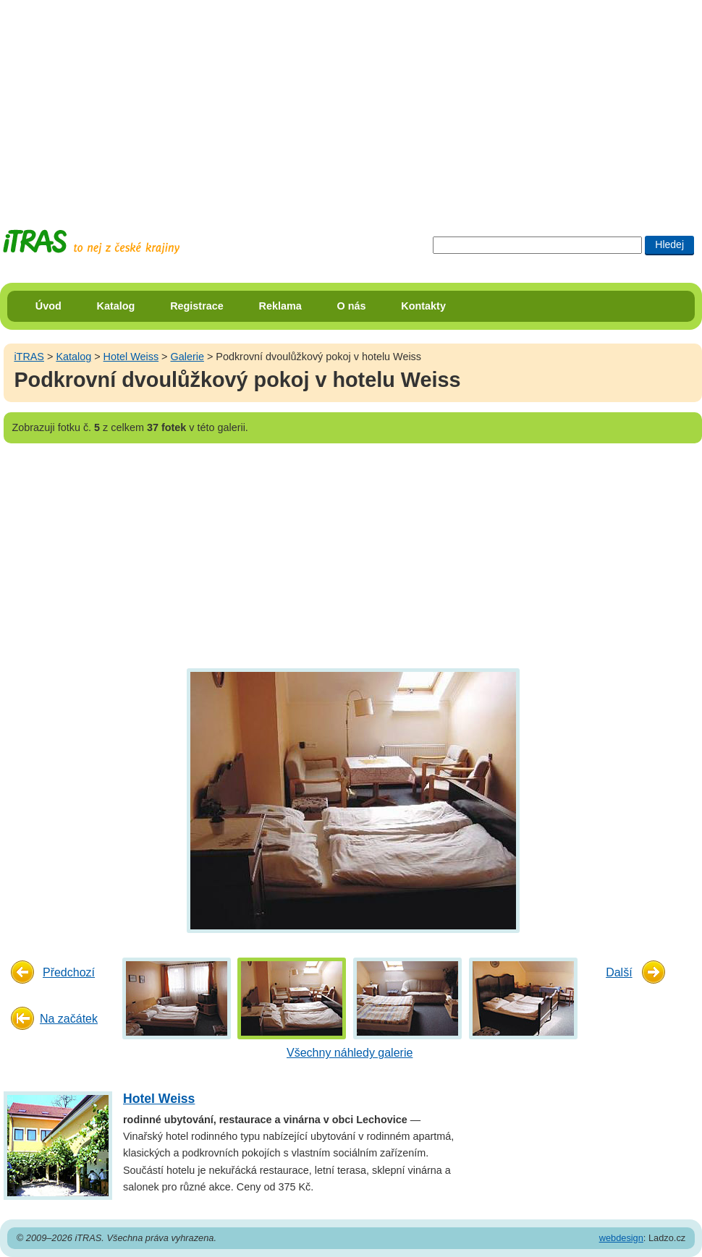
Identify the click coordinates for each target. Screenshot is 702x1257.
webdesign (621, 1237)
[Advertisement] (260, 101)
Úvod (48, 306)
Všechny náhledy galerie (350, 1053)
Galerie (187, 356)
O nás (351, 306)
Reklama (280, 306)
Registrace (197, 306)
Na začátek (69, 1019)
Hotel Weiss (131, 356)
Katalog (116, 306)
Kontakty (423, 306)
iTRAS (29, 356)
